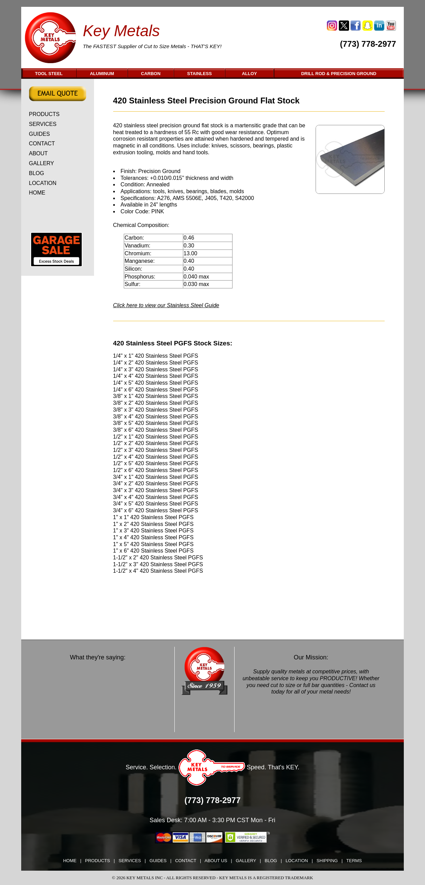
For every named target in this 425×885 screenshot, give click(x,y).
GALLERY (41, 163)
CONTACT (42, 143)
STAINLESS (199, 73)
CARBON (150, 73)
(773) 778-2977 (368, 43)
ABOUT (38, 153)
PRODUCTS (44, 114)
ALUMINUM (102, 73)
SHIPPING (327, 860)
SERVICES (43, 124)
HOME (37, 193)
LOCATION (43, 183)
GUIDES (39, 134)
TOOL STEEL (49, 73)
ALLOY (249, 73)
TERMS (354, 860)
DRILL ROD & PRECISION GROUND (338, 73)
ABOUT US (215, 860)
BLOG (36, 173)
